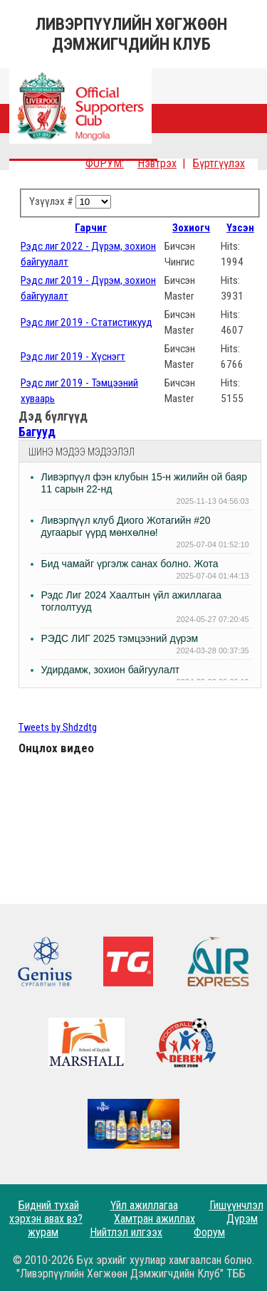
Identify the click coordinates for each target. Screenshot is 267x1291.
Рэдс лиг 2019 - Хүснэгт (73, 356)
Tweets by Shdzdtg (58, 728)
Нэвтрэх (157, 163)
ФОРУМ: (104, 163)
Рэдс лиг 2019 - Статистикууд (86, 322)
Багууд (37, 432)
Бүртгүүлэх (219, 163)
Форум (209, 1232)
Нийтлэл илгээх (126, 1232)
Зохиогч (191, 227)
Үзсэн (240, 227)
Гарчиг (91, 227)
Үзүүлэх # (52, 201)
